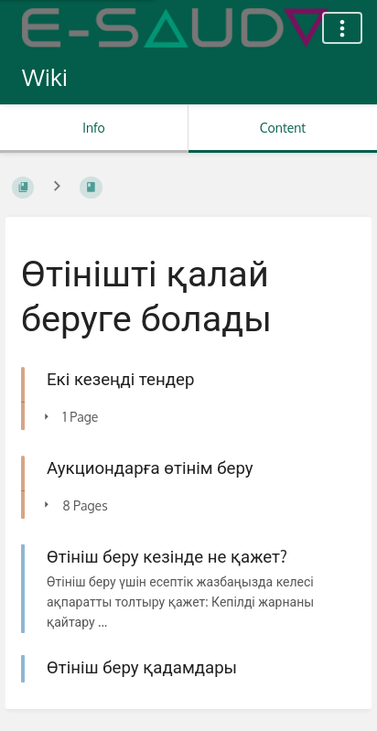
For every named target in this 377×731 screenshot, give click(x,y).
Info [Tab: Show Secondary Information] (93, 127)
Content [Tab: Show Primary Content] (283, 127)
